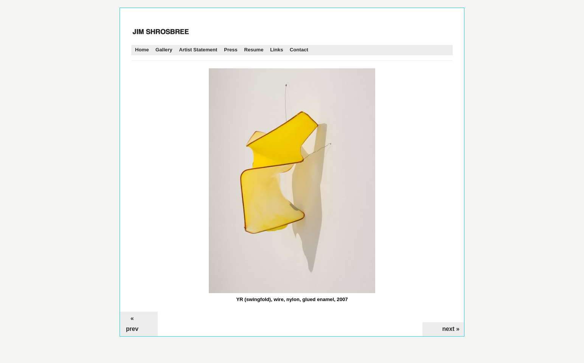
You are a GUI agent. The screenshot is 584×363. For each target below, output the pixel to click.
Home (142, 50)
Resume (254, 50)
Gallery (163, 50)
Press (231, 50)
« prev (132, 323)
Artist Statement (198, 50)
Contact (299, 50)
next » (450, 329)
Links (276, 50)
